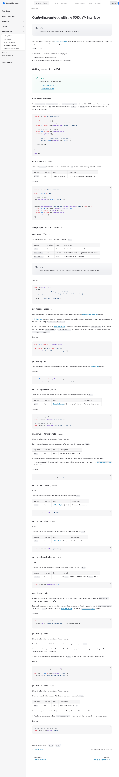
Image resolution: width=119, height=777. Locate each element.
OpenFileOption (58, 404)
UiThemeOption (58, 505)
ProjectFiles (95, 367)
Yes (51, 745)
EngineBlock (38, 319)
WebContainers (59, 327)
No (58, 745)
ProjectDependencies (90, 314)
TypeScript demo (47, 85)
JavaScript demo (47, 89)
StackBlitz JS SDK (60, 41)
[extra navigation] (105, 3)
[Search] (41, 3)
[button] (17, 11)
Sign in (114, 3)
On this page (35, 8)
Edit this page (37, 749)
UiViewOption (57, 541)
